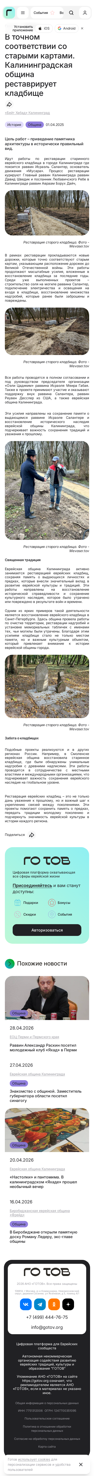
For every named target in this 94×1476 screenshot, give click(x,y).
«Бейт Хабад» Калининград (27, 113)
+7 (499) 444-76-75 (47, 1317)
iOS (44, 28)
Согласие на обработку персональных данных (47, 1439)
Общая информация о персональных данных (47, 1403)
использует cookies (34, 1459)
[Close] (82, 28)
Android (66, 28)
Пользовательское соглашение (47, 1418)
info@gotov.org (47, 1327)
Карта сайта (47, 1446)
